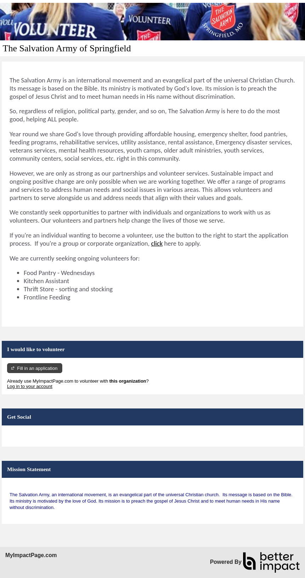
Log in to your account (29, 386)
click (157, 243)
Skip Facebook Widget (30, 433)
